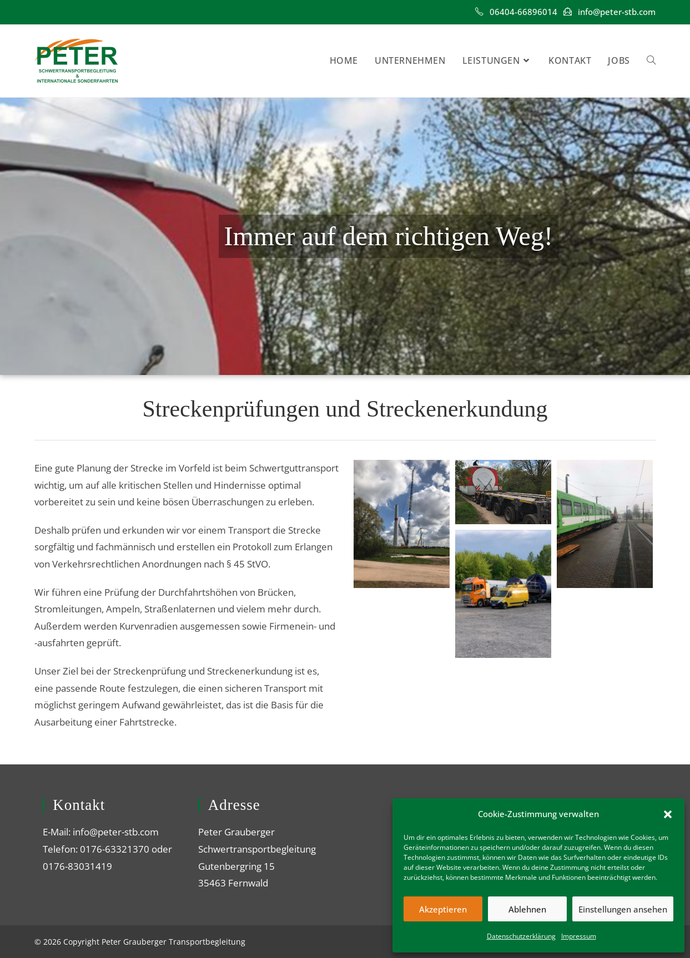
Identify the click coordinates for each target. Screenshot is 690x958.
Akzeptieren (443, 909)
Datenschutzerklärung (521, 936)
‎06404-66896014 (523, 11)
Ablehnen (527, 909)
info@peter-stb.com (617, 11)
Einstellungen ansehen (622, 909)
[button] (667, 814)
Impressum (578, 936)
